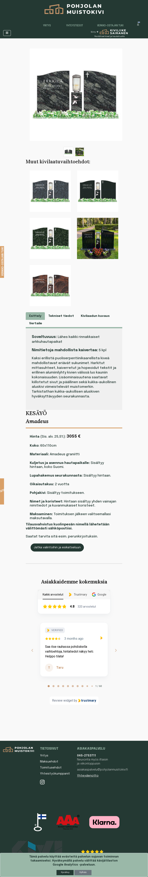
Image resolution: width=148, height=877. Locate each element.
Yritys (47, 26)
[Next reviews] (115, 650)
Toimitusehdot (51, 767)
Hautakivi (79, 787)
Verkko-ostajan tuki (110, 26)
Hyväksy (65, 872)
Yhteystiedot (74, 26)
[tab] (48, 686)
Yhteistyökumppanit (55, 773)
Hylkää (82, 872)
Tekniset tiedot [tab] (61, 316)
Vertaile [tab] (35, 323)
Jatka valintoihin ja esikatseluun (57, 547)
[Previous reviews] (32, 650)
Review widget (62, 700)
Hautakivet (80, 781)
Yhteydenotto (88, 775)
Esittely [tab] (35, 316)
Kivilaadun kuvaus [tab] (95, 316)
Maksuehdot (49, 761)
